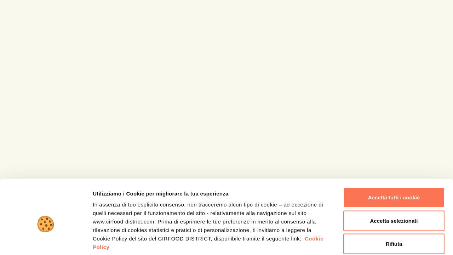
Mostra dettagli (372, 241)
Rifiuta (394, 208)
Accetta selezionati (394, 185)
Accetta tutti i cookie (394, 162)
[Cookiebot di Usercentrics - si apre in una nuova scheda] (46, 241)
